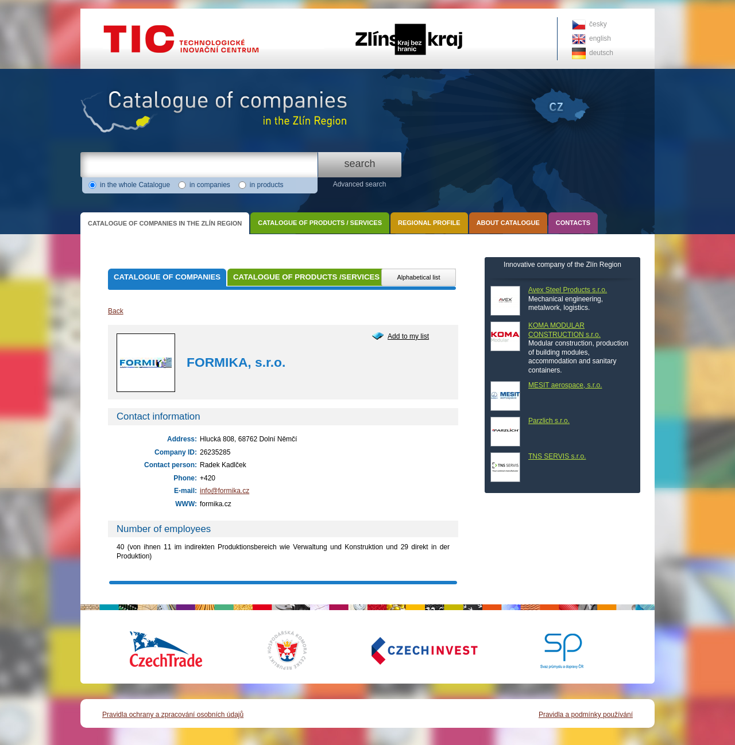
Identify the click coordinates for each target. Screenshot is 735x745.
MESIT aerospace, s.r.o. (565, 385)
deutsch (601, 53)
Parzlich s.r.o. (549, 421)
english (600, 38)
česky (598, 24)
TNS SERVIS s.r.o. (557, 456)
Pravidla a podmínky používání (586, 715)
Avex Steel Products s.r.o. (567, 290)
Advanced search (359, 184)
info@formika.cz (224, 491)
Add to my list (408, 336)
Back (115, 311)
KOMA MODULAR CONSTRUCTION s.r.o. (564, 330)
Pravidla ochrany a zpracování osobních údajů (172, 715)
